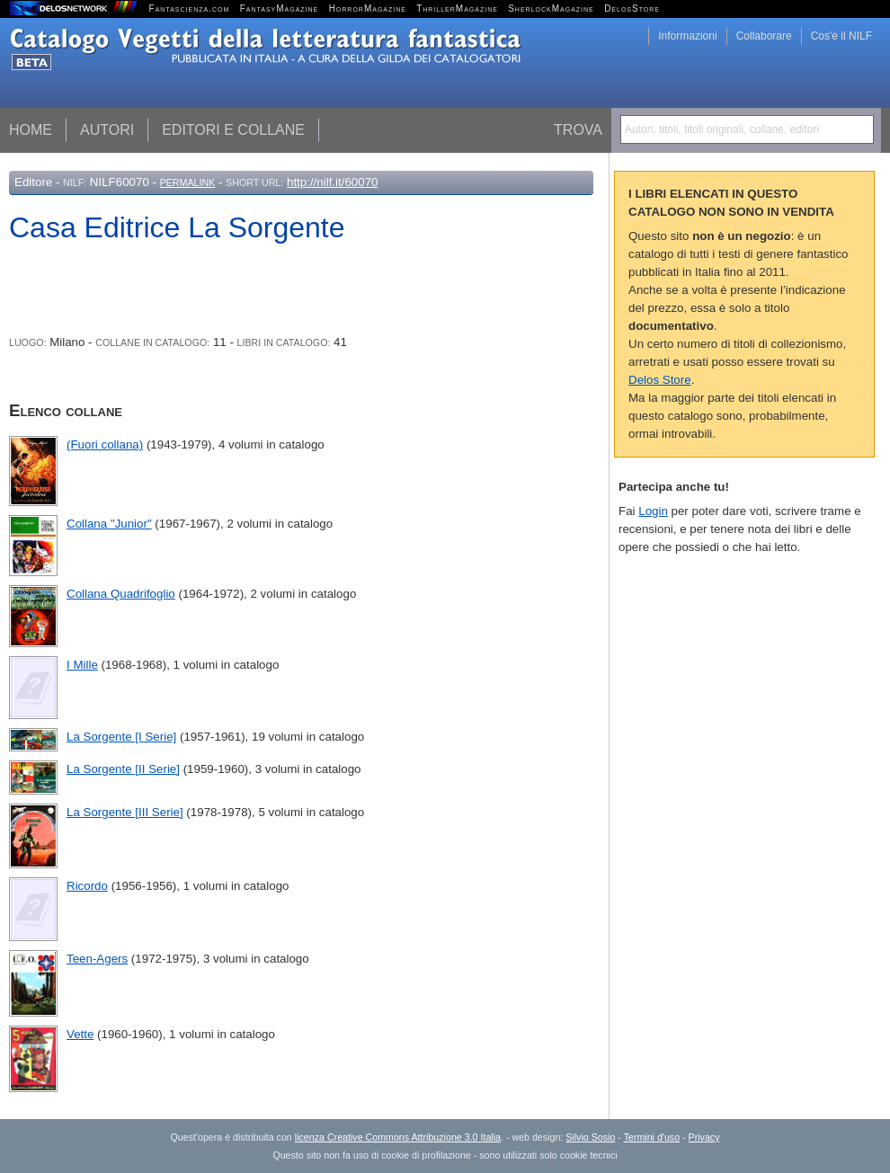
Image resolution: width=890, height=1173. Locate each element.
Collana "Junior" (109, 523)
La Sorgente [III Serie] (125, 812)
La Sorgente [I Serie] (121, 736)
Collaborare (764, 36)
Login (653, 511)
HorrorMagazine (367, 8)
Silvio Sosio (590, 1137)
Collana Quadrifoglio (121, 593)
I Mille (82, 664)
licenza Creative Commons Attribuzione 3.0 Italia (398, 1137)
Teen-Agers (97, 958)
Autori (107, 130)
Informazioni (687, 36)
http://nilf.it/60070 (332, 182)
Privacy (704, 1137)
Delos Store (659, 380)
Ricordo (87, 886)
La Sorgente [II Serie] (123, 769)
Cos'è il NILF (841, 36)
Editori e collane (233, 130)
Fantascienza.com (189, 8)
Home (30, 130)
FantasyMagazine (279, 8)
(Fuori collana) (105, 444)
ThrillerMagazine (457, 8)
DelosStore (632, 8)
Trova (578, 130)
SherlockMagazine (551, 8)
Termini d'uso (652, 1137)
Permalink (188, 182)
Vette (80, 1034)
